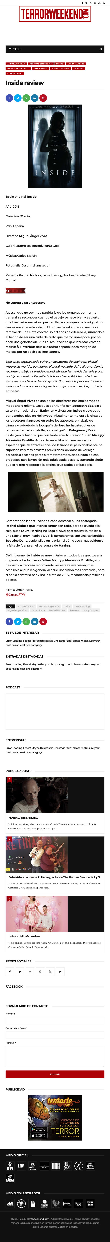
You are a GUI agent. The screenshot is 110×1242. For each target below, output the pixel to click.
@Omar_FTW (15, 594)
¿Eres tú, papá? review (23, 817)
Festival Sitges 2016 (41, 64)
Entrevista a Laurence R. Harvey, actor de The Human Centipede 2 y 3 (54, 877)
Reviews (78, 69)
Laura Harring (76, 64)
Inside (59, 64)
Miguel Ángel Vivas (18, 69)
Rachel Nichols (60, 69)
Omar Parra (41, 69)
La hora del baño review (24, 936)
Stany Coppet (14, 73)
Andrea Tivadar (16, 64)
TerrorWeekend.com (38, 1219)
